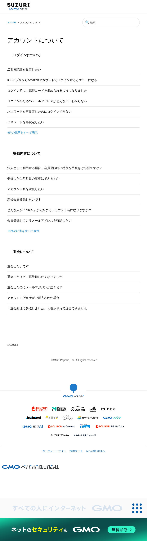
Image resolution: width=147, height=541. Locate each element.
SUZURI (11, 22)
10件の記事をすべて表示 (23, 231)
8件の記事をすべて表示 (22, 132)
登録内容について (27, 153)
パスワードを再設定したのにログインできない (39, 111)
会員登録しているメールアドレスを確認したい (39, 220)
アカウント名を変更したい (25, 189)
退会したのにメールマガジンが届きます (34, 287)
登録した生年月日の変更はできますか (33, 178)
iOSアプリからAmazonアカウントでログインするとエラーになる (52, 80)
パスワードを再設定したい (25, 122)
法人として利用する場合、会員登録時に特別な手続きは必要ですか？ (54, 168)
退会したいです (18, 266)
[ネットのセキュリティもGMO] (73, 529)
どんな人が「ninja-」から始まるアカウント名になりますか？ (49, 210)
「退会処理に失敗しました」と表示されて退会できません (47, 308)
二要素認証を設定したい (24, 69)
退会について (23, 252)
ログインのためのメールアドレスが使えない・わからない (47, 101)
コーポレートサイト (54, 450)
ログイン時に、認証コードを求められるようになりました (47, 90)
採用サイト (76, 450)
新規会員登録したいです (24, 199)
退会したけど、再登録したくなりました (34, 276)
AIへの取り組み (95, 450)
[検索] (111, 22)
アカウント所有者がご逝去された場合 (33, 297)
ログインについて (27, 55)
